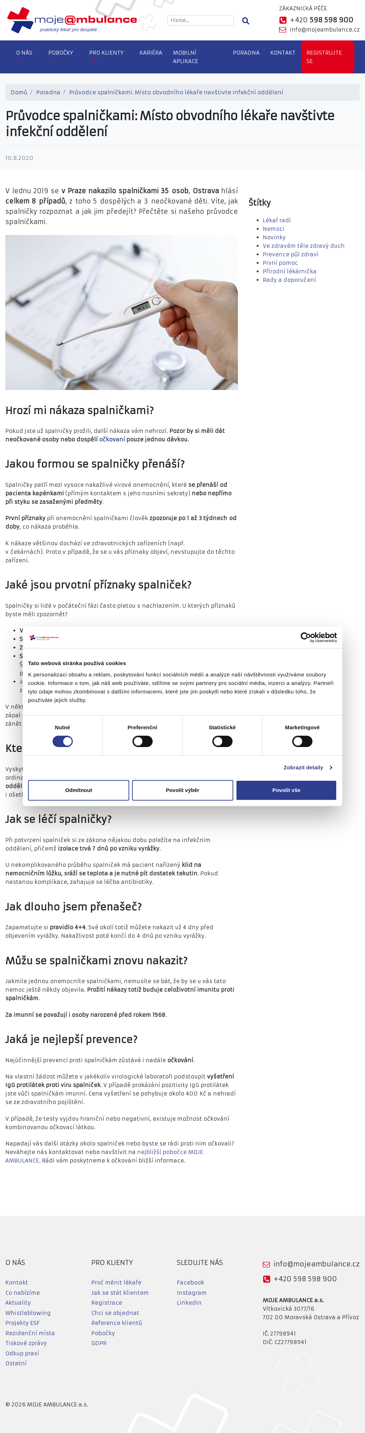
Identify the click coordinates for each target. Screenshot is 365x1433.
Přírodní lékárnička (290, 271)
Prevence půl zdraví (290, 254)
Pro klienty (106, 52)
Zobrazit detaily (303, 767)
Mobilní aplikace (185, 57)
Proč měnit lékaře (116, 1282)
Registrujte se (324, 57)
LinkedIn (189, 1302)
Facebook (190, 1282)
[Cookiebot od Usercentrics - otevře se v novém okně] (306, 637)
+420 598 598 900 (305, 1279)
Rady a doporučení (289, 280)
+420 (321, 20)
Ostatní (16, 1363)
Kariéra (151, 52)
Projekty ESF (22, 1323)
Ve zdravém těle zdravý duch (304, 245)
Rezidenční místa (30, 1333)
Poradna (246, 52)
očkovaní (112, 439)
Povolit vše (286, 790)
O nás (24, 52)
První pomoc (280, 263)
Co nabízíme (22, 1292)
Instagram (192, 1292)
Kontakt (282, 52)
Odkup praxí (22, 1353)
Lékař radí (277, 220)
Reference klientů (116, 1323)
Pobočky (60, 52)
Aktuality (18, 1302)
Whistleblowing (28, 1313)
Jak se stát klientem (120, 1292)
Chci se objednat (115, 1313)
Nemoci (273, 228)
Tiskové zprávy (26, 1343)
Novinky (274, 237)
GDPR (99, 1343)
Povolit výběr (182, 790)
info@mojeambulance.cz (325, 29)
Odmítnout (78, 790)
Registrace (106, 1302)
